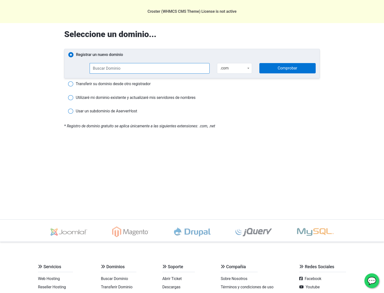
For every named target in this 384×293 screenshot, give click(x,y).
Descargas (171, 287)
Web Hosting (49, 278)
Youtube (313, 287)
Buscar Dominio (114, 278)
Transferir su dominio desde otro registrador (109, 84)
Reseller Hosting (52, 287)
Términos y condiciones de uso (247, 287)
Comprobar (287, 68)
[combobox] (234, 68)
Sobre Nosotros (234, 278)
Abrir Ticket (172, 278)
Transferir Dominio (116, 287)
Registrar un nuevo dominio (95, 55)
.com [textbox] (224, 68)
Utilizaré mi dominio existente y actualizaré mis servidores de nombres (131, 98)
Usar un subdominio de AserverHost (102, 111)
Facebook (313, 278)
